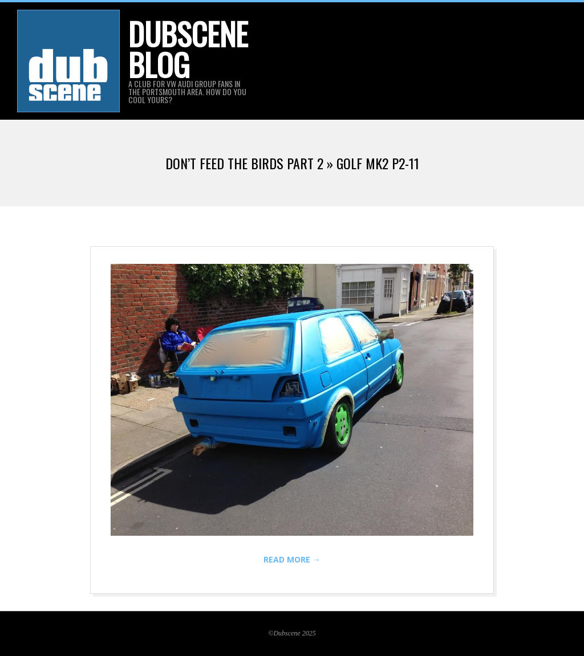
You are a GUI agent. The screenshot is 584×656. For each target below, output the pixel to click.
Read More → (292, 559)
